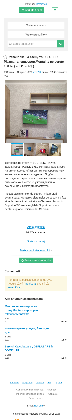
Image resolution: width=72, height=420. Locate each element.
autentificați (14, 287)
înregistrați (41, 4)
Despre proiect (35, 398)
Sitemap (51, 389)
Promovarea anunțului (36, 260)
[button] (30, 149)
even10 (37, 72)
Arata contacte (36, 226)
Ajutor (59, 382)
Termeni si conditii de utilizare (29, 394)
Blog (50, 382)
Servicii (40, 382)
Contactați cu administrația (29, 389)
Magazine (27, 382)
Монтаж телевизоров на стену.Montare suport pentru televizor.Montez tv (23, 310)
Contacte (53, 394)
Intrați (28, 4)
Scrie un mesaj (36, 241)
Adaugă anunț (32, 9)
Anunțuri (14, 382)
